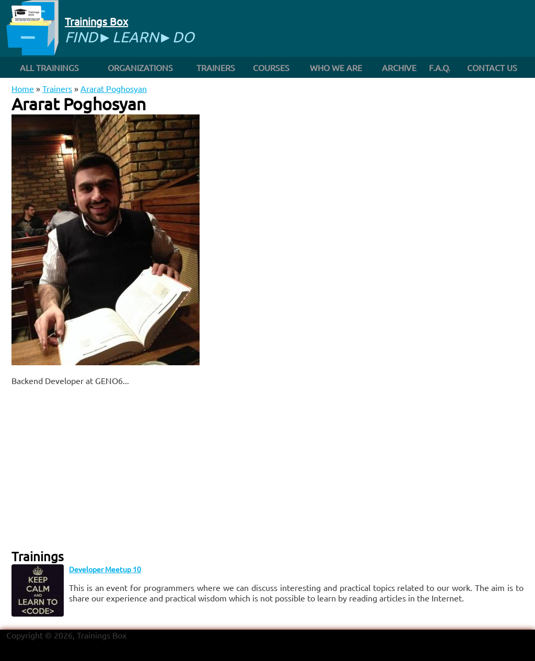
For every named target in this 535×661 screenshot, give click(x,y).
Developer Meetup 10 (105, 569)
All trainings (49, 67)
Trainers (215, 67)
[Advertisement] (137, 467)
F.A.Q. (439, 67)
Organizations (140, 67)
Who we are (336, 67)
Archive (399, 67)
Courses (271, 67)
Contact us (492, 67)
